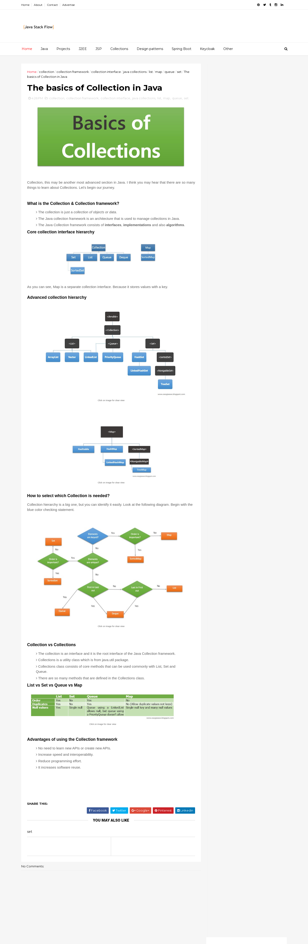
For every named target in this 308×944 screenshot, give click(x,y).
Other (228, 49)
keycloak (232, 642)
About (39, 5)
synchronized (222, 699)
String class (258, 585)
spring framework (226, 682)
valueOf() (250, 707)
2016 (218, 191)
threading (248, 699)
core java (244, 601)
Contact (53, 5)
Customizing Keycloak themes (255, 398)
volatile (217, 715)
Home (26, 5)
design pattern (223, 610)
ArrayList (218, 585)
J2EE (83, 49)
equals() (266, 610)
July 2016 (226, 201)
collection (47, 72)
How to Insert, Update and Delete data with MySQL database (251, 461)
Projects (63, 49)
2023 (219, 152)
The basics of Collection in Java (245, 240)
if (252, 618)
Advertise (69, 5)
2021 (218, 163)
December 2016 (232, 196)
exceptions (220, 618)
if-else (265, 618)
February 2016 (231, 280)
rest (258, 666)
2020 (219, 169)
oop (260, 658)
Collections (119, 49)
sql (245, 690)
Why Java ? (227, 256)
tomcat (218, 707)
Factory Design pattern (238, 212)
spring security (223, 690)
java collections (135, 72)
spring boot (260, 674)
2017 (218, 186)
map (159, 72)
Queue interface (232, 234)
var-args (271, 707)
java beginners (223, 634)
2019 (218, 174)
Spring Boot (181, 49)
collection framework (73, 72)
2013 (218, 298)
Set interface (229, 217)
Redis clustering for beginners (254, 427)
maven (266, 642)
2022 (219, 158)
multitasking (253, 650)
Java (44, 49)
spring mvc (256, 682)
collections (220, 601)
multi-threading (224, 650)
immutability (221, 626)
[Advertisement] (245, 96)
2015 (218, 287)
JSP (98, 49)
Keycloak (207, 49)
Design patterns (150, 49)
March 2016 (228, 274)
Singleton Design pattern (240, 245)
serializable (221, 674)
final (240, 618)
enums (248, 610)
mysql (216, 658)
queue (170, 72)
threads (270, 699)
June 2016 (227, 207)
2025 (219, 147)
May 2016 (226, 263)
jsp (214, 642)
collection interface (107, 72)
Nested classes (230, 251)
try (233, 707)
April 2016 (227, 269)
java (263, 626)
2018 (218, 180)
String (237, 585)
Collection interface (235, 228)
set (180, 72)
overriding (220, 666)
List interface (229, 223)
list (152, 72)
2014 (218, 293)
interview (245, 626)
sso (258, 690)
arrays (216, 593)
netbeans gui (238, 658)
